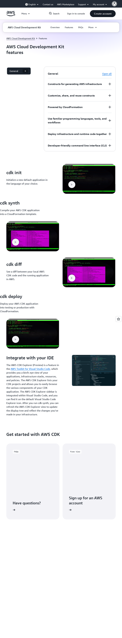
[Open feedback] (118, 319)
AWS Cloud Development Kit (20, 38)
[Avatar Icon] (114, 3)
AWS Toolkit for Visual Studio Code (30, 368)
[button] (103, 13)
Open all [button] (107, 73)
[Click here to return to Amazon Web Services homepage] (10, 15)
